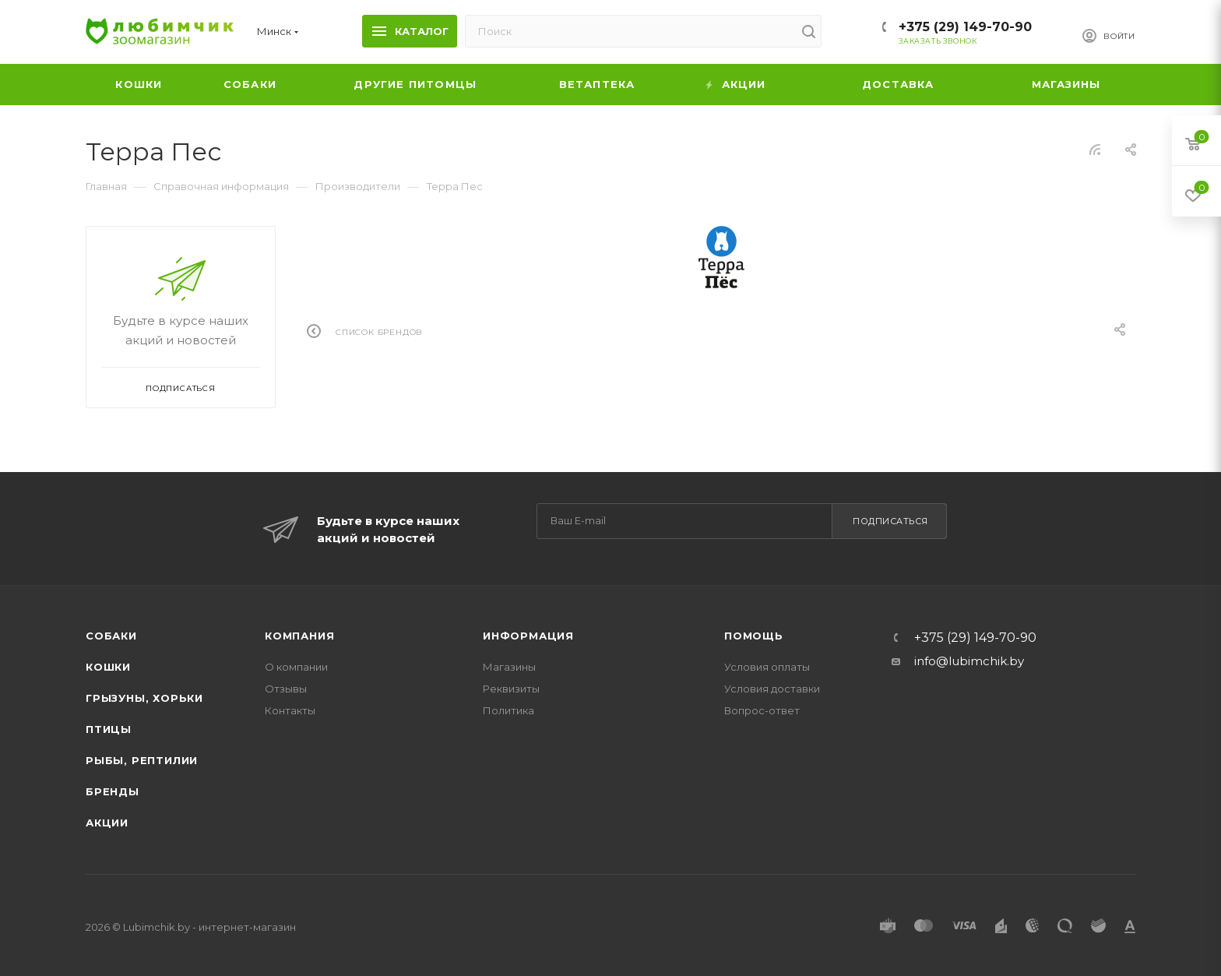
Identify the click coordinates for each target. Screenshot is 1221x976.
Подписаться (890, 521)
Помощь (753, 635)
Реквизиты (511, 688)
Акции (107, 822)
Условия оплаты (767, 667)
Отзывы (286, 688)
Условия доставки (772, 688)
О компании (296, 667)
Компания (299, 635)
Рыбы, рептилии (142, 760)
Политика (508, 710)
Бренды (112, 791)
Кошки (108, 667)
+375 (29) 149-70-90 (965, 26)
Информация (528, 635)
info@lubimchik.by (969, 661)
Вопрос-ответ (762, 710)
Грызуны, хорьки (144, 698)
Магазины (509, 667)
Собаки (111, 635)
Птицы (109, 729)
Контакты (290, 710)
